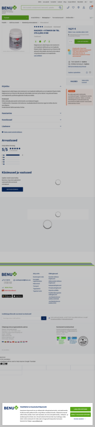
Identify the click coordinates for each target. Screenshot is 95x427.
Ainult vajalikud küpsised (80, 414)
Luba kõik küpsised (80, 409)
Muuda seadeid (79, 419)
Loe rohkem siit (37, 421)
